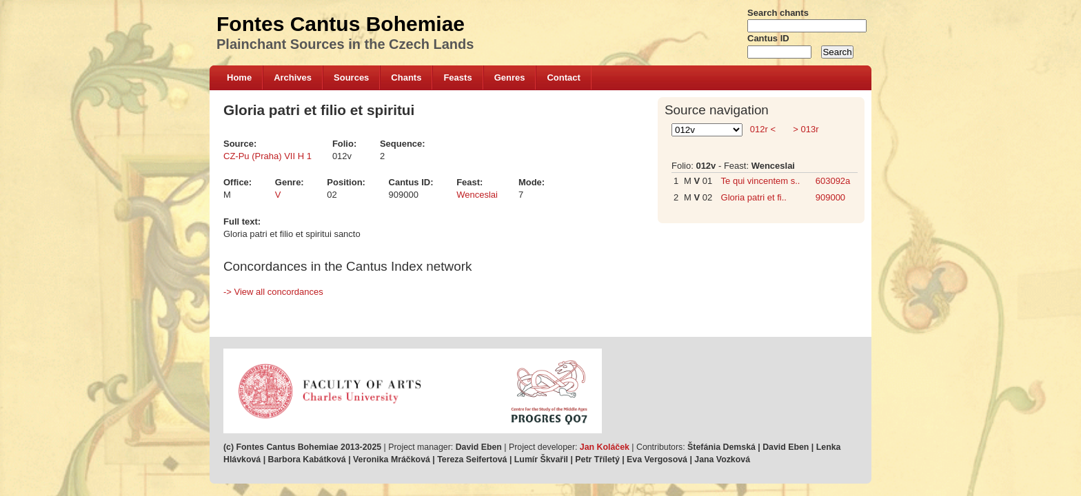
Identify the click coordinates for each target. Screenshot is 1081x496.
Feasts (457, 77)
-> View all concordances (273, 292)
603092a (833, 181)
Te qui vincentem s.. (760, 181)
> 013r (805, 129)
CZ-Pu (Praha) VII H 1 (267, 156)
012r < (762, 129)
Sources (351, 77)
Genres (509, 77)
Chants (406, 77)
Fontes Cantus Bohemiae (340, 23)
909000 (830, 197)
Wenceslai (477, 194)
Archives (293, 77)
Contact (563, 77)
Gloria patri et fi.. (754, 197)
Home (239, 77)
